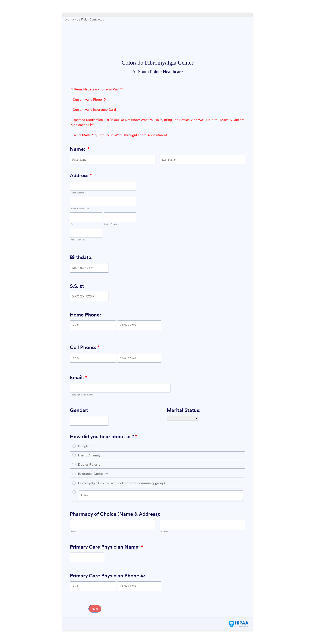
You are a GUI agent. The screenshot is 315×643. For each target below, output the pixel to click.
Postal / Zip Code (78, 239)
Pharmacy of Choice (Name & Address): (115, 514)
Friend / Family (89, 455)
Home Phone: (85, 314)
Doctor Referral (89, 464)
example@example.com (81, 394)
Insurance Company (93, 474)
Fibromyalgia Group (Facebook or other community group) (121, 483)
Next (95, 608)
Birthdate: (81, 257)
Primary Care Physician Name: (106, 547)
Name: (80, 149)
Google (83, 446)
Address (81, 175)
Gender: (79, 410)
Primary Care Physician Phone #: (107, 575)
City (72, 224)
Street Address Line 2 (80, 208)
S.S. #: (77, 286)
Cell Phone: (85, 347)
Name (73, 531)
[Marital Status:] (182, 418)
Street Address (77, 192)
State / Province (111, 224)
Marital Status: (184, 410)
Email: (78, 377)
